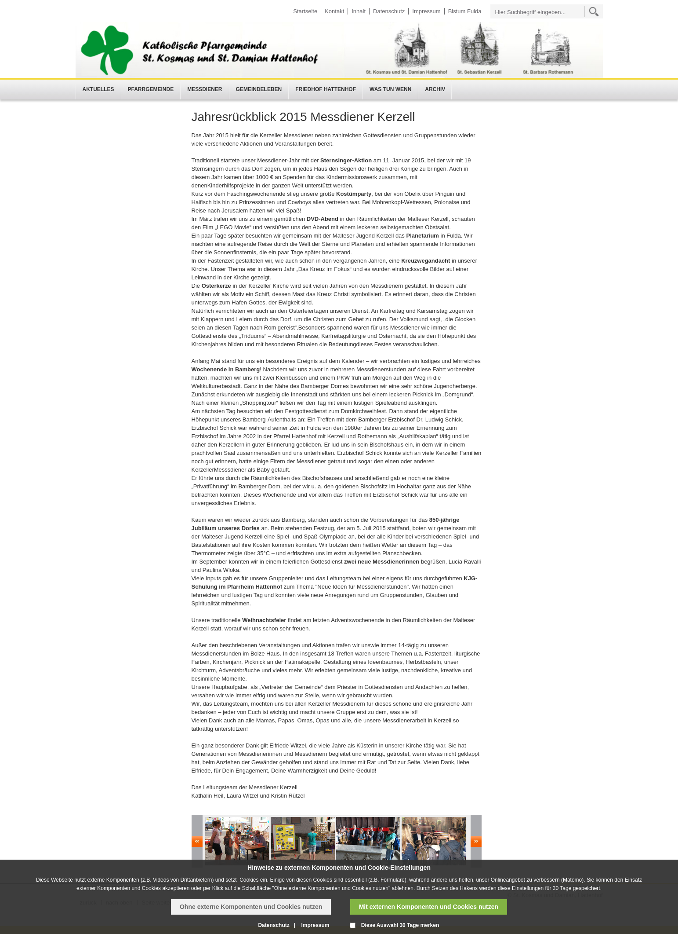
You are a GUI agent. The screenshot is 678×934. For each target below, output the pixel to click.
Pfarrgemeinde (151, 89)
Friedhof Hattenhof (325, 89)
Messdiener (204, 89)
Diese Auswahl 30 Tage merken (400, 925)
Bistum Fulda (465, 11)
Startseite (305, 11)
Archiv (435, 89)
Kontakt (334, 11)
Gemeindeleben (259, 89)
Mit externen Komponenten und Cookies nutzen (428, 906)
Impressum (426, 11)
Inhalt (359, 11)
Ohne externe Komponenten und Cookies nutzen (251, 906)
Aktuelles (98, 89)
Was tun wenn (390, 89)
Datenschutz (389, 11)
